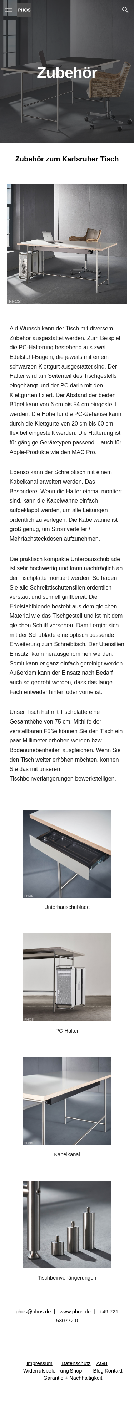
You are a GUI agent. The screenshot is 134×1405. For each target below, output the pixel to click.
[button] (8, 10)
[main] (67, 71)
